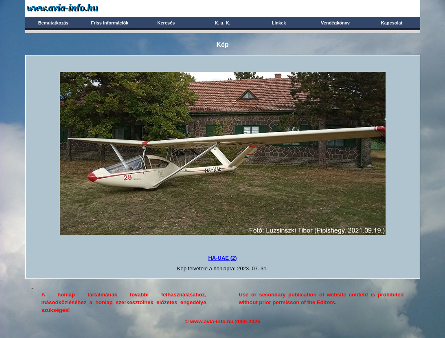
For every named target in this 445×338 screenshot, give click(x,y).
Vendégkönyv (335, 22)
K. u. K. (222, 22)
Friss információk (110, 22)
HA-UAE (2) (222, 258)
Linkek (279, 22)
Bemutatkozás (53, 22)
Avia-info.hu (76, 8)
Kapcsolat (392, 22)
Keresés (166, 22)
